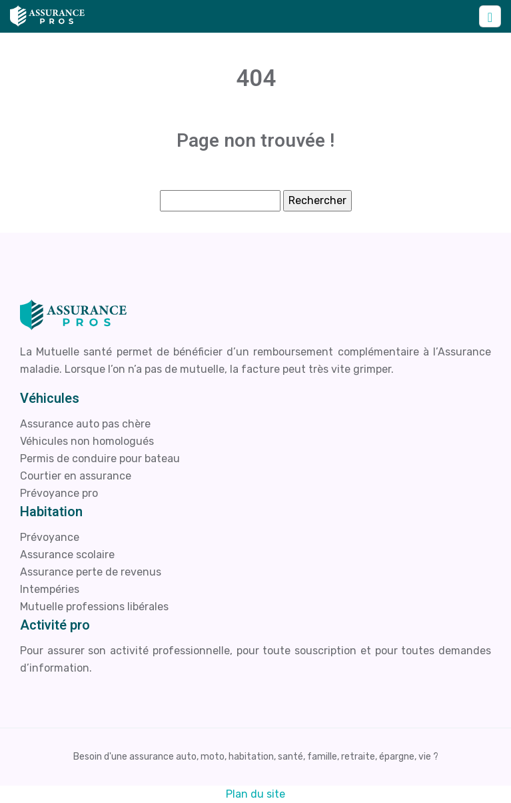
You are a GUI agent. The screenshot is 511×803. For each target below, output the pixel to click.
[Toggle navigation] (490, 16)
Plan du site (255, 794)
